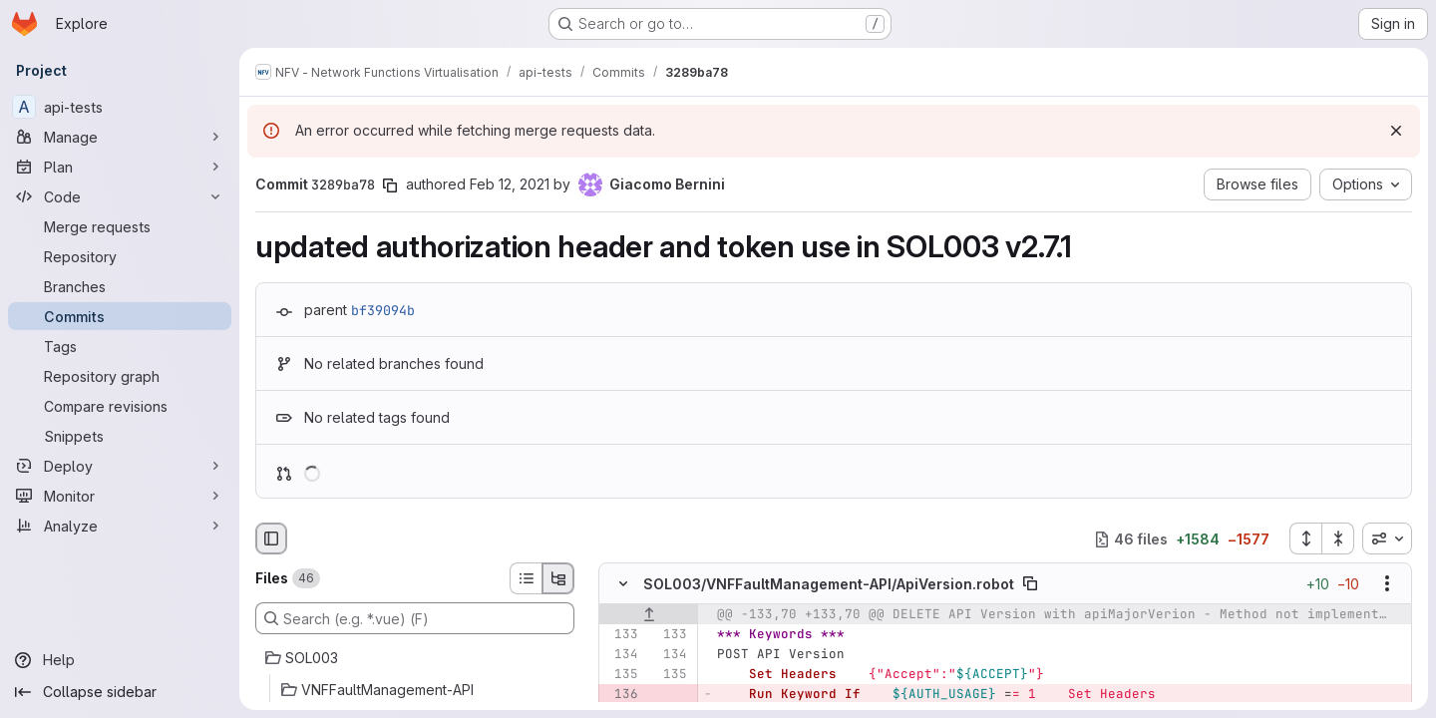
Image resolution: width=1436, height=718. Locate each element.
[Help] (119, 660)
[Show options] (1387, 584)
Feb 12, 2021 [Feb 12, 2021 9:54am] (509, 184)
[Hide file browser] (271, 538)
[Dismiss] (1396, 131)
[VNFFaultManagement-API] (414, 690)
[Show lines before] (648, 615)
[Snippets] (119, 436)
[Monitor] (119, 496)
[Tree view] (558, 578)
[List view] (525, 578)
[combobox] (1387, 538)
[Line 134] (621, 655)
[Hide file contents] (623, 584)
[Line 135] (621, 675)
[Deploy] (119, 466)
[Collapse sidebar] (119, 692)
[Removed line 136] (621, 695)
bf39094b (383, 310)
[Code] (119, 196)
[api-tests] (119, 107)
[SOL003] (414, 658)
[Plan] (119, 166)
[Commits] (119, 316)
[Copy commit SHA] (390, 185)
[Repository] (119, 256)
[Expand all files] (1305, 538)
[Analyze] (119, 525)
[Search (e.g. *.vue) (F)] (414, 618)
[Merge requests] (119, 226)
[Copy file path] (1030, 584)
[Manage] (119, 137)
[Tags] (119, 346)
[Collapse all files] (1338, 538)
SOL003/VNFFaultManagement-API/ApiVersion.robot (828, 583)
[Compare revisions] (119, 406)
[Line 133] (621, 635)
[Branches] (119, 286)
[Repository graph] (119, 376)
